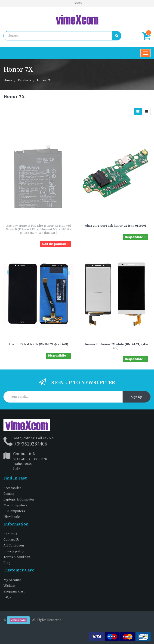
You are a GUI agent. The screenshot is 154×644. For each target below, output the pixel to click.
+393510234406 (30, 444)
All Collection (13, 545)
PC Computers (14, 511)
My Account (12, 580)
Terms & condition (16, 557)
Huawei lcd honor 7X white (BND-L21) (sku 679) (115, 346)
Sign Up (136, 397)
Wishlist (9, 586)
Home (7, 80)
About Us (10, 534)
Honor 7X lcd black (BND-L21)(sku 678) (38, 344)
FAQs (7, 597)
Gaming (8, 494)
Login (78, 3)
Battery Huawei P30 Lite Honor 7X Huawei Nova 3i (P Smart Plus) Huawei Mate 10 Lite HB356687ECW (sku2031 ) (38, 229)
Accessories (12, 488)
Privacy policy (13, 551)
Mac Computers (15, 505)
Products (24, 80)
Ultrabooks (12, 517)
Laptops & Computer (18, 499)
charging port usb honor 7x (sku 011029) (115, 226)
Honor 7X (44, 80)
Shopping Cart (14, 591)
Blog (6, 563)
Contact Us (11, 540)
